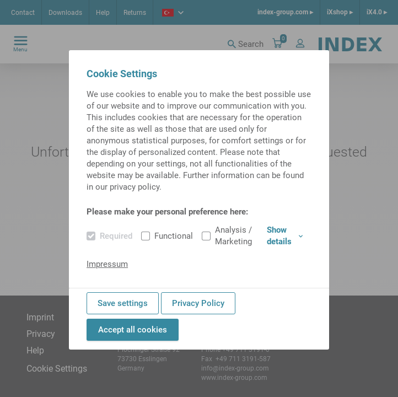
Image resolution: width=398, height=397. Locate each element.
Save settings (123, 303)
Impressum (107, 264)
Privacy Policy (198, 303)
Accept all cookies (132, 330)
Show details (285, 235)
